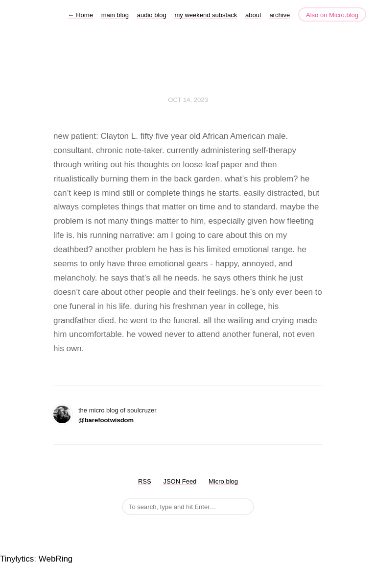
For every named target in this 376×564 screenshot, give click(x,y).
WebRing (56, 559)
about (253, 15)
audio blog (151, 15)
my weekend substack (205, 15)
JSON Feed (179, 481)
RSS (144, 481)
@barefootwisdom (106, 420)
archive (279, 15)
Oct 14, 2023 (188, 99)
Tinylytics (17, 559)
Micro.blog (223, 481)
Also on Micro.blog (332, 15)
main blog (115, 15)
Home (80, 15)
